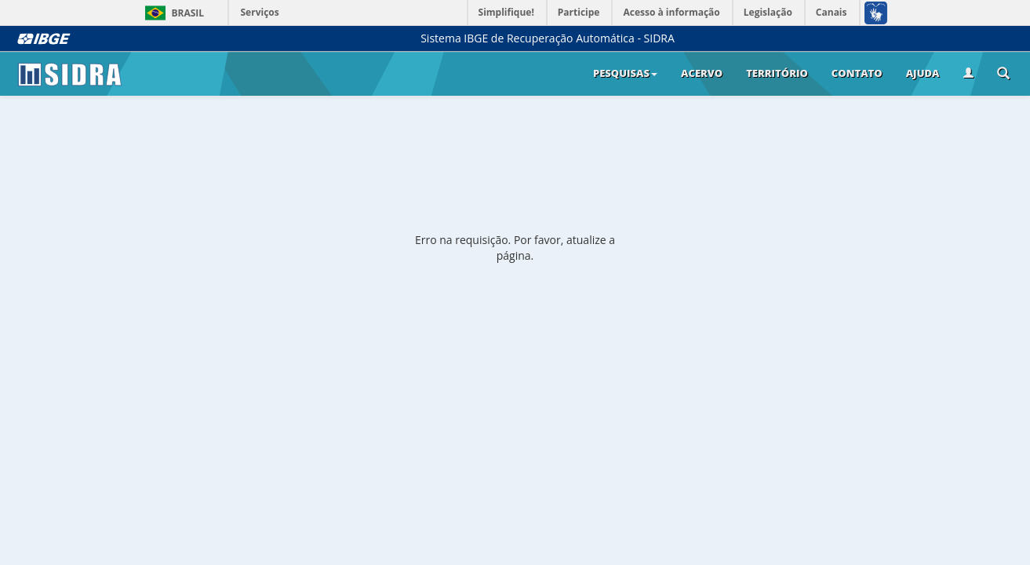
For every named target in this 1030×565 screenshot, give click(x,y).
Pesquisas (625, 73)
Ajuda (923, 73)
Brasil (172, 13)
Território (777, 73)
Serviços (260, 12)
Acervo (701, 73)
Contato (857, 73)
